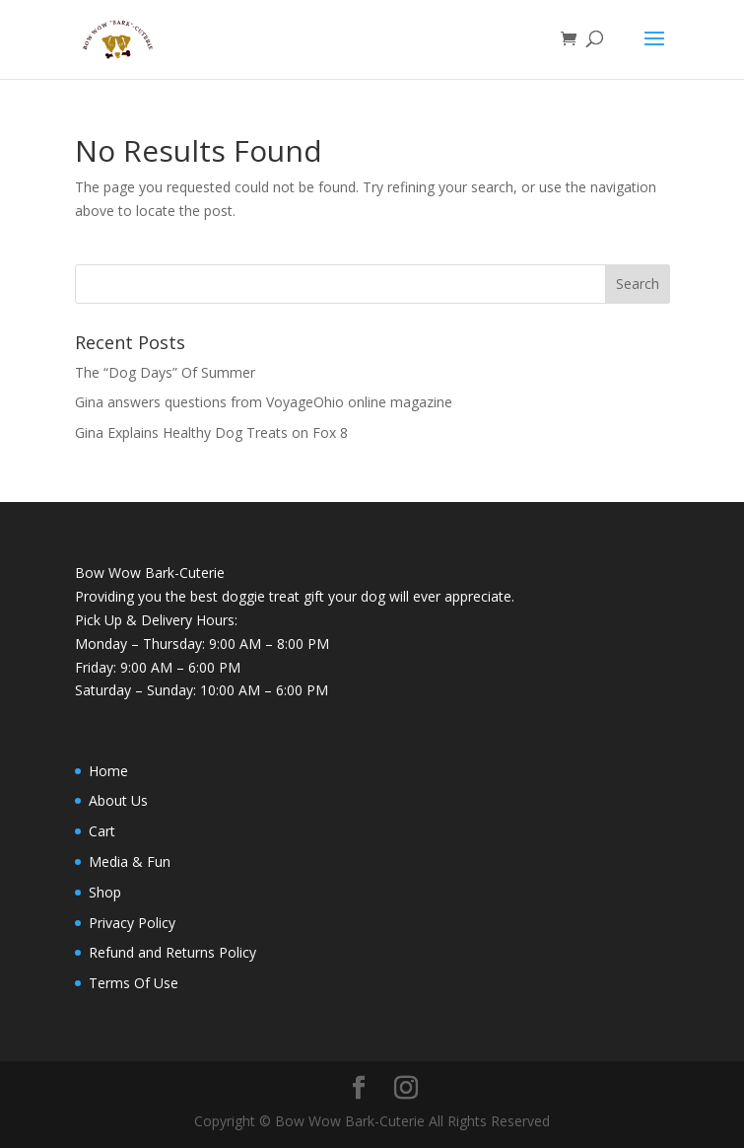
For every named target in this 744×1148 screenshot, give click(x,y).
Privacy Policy (132, 922)
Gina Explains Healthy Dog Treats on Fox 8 (211, 432)
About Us (118, 800)
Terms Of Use (133, 982)
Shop (105, 892)
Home (108, 770)
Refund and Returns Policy (172, 952)
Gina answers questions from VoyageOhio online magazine (263, 402)
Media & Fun (129, 861)
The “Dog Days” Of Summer (165, 372)
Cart (102, 831)
